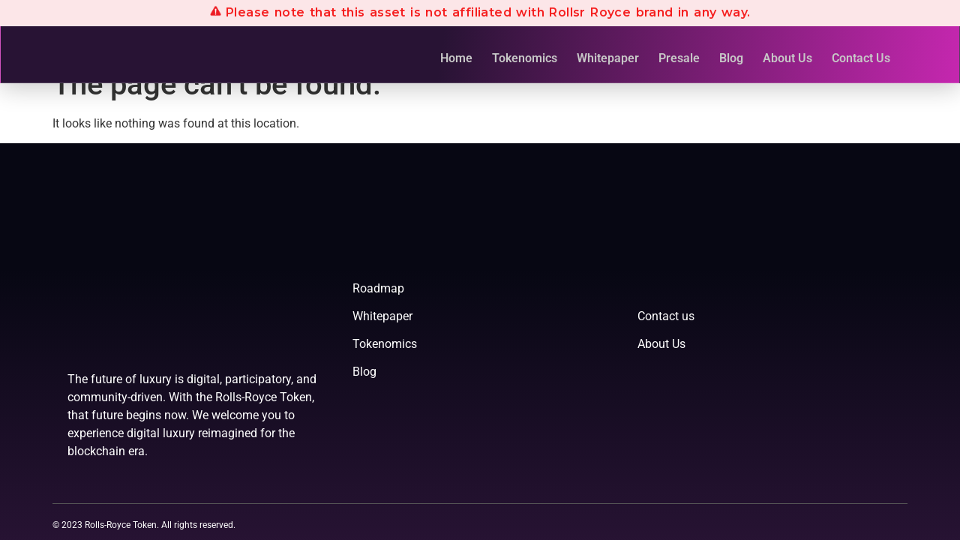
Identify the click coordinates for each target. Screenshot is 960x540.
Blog (731, 58)
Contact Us (861, 58)
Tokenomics (524, 58)
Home (456, 58)
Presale (679, 58)
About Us (787, 58)
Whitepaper (608, 58)
